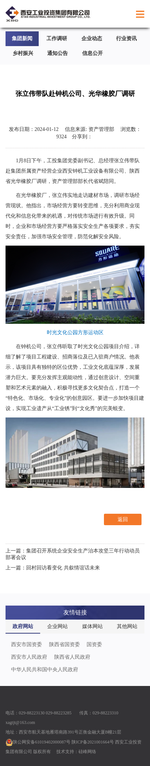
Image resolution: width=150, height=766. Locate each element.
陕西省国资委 (64, 644)
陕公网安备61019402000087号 (38, 742)
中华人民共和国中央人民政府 (44, 669)
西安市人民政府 (29, 657)
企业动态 (91, 38)
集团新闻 (22, 38)
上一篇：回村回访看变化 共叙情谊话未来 (53, 568)
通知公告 (57, 53)
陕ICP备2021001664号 (92, 742)
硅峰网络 (87, 751)
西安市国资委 (26, 644)
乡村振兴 (23, 53)
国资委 (94, 644)
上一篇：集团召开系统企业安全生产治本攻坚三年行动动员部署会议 (73, 554)
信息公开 (92, 53)
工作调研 (56, 38)
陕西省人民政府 (72, 657)
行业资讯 (126, 38)
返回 (123, 519)
